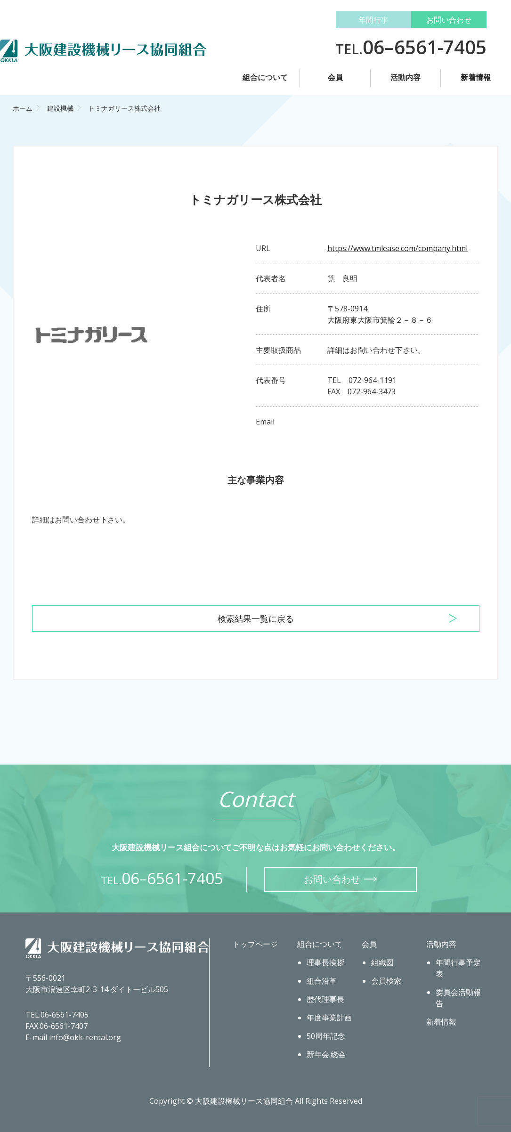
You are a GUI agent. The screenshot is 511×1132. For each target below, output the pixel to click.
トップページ (255, 944)
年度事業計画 (329, 1017)
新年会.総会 (326, 1054)
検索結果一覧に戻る (256, 618)
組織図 (382, 962)
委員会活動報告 (458, 998)
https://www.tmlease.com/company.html (397, 248)
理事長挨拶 (325, 962)
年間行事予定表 (458, 968)
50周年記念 (326, 1036)
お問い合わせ (448, 20)
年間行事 (373, 20)
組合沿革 (322, 981)
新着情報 (476, 77)
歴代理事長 (325, 999)
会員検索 (386, 981)
